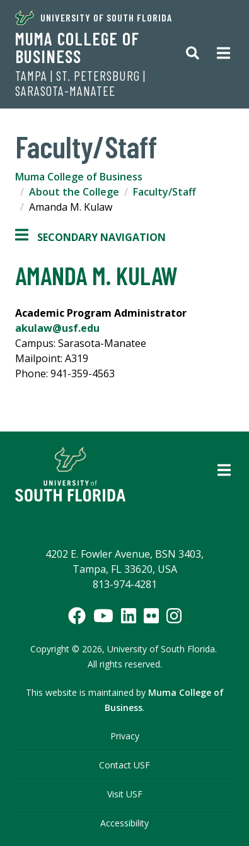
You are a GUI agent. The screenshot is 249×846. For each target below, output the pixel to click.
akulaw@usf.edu (57, 328)
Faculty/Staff (164, 192)
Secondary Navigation (90, 237)
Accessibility (124, 823)
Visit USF (124, 794)
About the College (74, 192)
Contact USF (124, 765)
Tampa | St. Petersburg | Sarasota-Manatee (80, 83)
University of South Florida (93, 17)
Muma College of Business (77, 47)
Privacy (124, 736)
